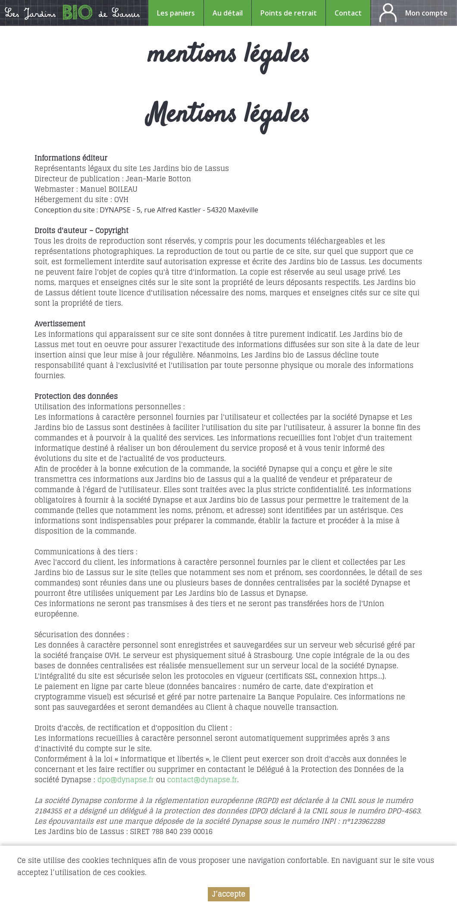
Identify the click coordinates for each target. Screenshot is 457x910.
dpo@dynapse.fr (125, 780)
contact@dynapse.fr (202, 780)
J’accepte (228, 894)
